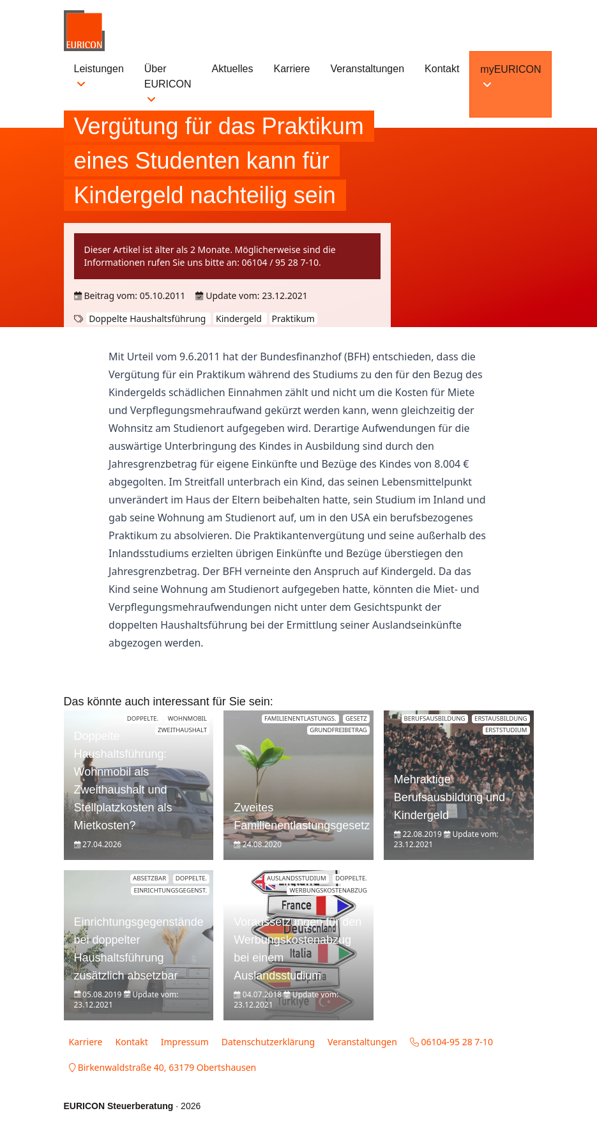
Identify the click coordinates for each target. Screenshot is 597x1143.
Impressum (185, 1042)
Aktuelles (232, 68)
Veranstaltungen (367, 68)
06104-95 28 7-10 (451, 1042)
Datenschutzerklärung (268, 1042)
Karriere (292, 68)
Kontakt (442, 68)
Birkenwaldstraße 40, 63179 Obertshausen (163, 1067)
